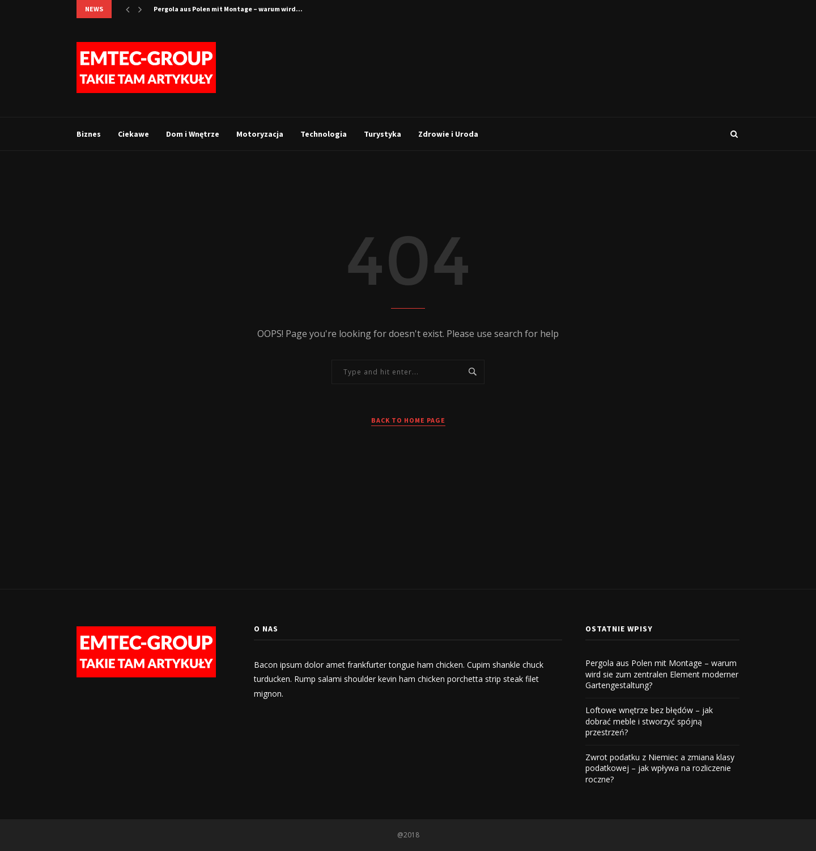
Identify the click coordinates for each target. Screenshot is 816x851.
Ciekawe (133, 134)
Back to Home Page (408, 420)
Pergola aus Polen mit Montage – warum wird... (228, 9)
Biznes (88, 134)
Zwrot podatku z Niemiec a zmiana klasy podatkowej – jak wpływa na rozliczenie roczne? (659, 768)
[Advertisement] (533, 66)
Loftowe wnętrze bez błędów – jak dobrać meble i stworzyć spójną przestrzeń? (649, 721)
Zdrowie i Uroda (448, 134)
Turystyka (382, 134)
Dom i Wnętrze (192, 134)
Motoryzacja (259, 134)
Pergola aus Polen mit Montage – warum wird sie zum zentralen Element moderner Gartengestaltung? (661, 674)
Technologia (323, 134)
